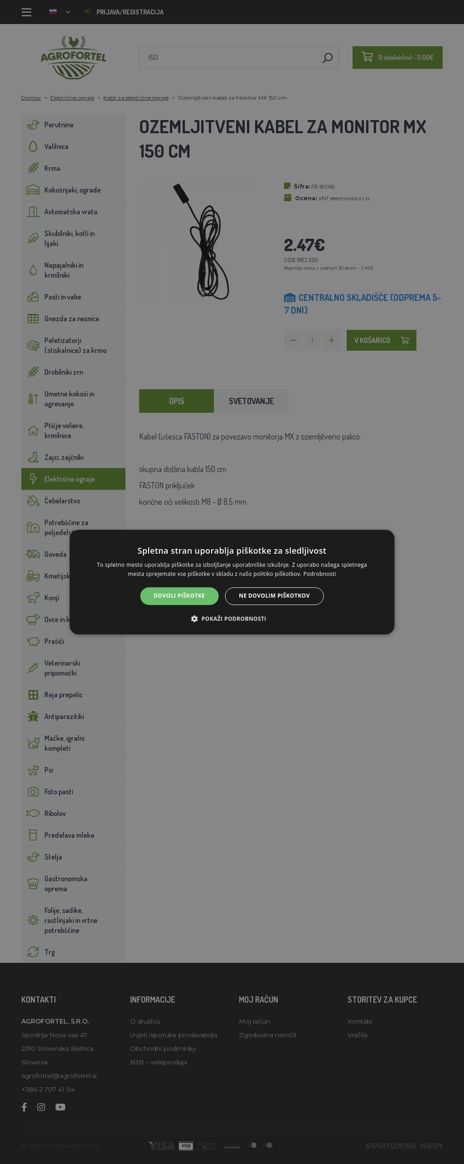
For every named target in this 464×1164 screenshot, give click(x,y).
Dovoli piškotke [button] (179, 596)
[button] (232, 618)
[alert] (232, 582)
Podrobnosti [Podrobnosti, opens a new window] (319, 574)
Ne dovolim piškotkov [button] (274, 596)
